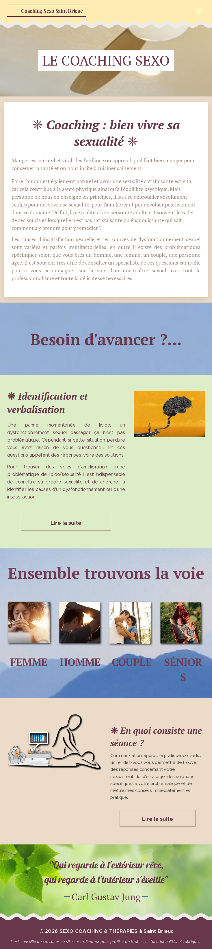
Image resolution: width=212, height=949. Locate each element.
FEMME (28, 662)
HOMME (80, 662)
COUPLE (132, 662)
